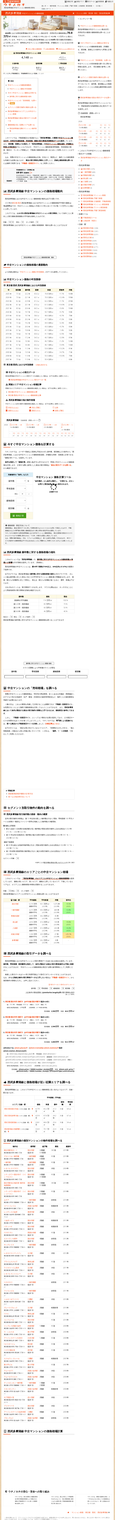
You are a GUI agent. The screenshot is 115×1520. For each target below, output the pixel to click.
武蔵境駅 (31, 1326)
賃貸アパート (34, 410)
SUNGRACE (8, 1282)
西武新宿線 (12, 1122)
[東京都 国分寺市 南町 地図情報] (22, 1001)
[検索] (5, 1)
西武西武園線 (87, 253)
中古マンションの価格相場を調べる (93, 26)
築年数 (11, 481)
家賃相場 (90, 6)
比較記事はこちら (52, 723)
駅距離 (11, 508)
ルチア (6, 1200)
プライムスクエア (10, 1261)
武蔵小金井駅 (33, 1206)
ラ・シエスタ (9, 1332)
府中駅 (30, 1350)
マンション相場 (62, 6)
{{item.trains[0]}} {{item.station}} (43, 1048)
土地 (55, 407)
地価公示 (109, 1)
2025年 (16, 425)
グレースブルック (10, 1307)
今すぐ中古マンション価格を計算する (22, 93)
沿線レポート (47, 9)
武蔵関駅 (16, 1129)
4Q (27, 433)
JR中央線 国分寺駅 (32, 1001)
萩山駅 (15, 922)
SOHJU (6, 1314)
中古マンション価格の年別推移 (21, 89)
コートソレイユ (10, 1206)
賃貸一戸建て (58, 410)
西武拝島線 (86, 240)
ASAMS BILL (8, 1232)
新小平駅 (31, 1332)
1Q (23, 433)
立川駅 (30, 1253)
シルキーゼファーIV (11, 1299)
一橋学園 (7, 1162)
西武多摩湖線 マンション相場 (93, 195)
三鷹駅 (30, 1299)
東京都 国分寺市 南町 (13, 1001)
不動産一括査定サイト (30, 163)
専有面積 (10, 489)
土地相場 (81, 6)
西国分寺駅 (32, 1232)
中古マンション (12, 407)
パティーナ (8, 1226)
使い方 (45, 6)
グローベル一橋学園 (11, 1156)
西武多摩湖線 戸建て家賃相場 (93, 210)
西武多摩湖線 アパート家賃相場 (94, 207)
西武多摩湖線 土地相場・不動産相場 (96, 201)
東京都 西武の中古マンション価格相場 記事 (24, 395)
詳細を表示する (41, 365)
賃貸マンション (12, 410)
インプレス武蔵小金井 (12, 1326)
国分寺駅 (15, 904)
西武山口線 (86, 237)
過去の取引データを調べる (61, 465)
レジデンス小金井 (10, 1212)
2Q (18, 433)
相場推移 (99, 1)
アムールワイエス (10, 1377)
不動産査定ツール (89, 217)
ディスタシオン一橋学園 (13, 1383)
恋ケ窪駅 (31, 1397)
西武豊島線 (86, 256)
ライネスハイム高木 (11, 1267)
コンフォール (9, 1320)
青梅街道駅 (15, 916)
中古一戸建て (34, 407)
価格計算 (68, 1)
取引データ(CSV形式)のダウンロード (61, 985)
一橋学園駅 (15, 910)
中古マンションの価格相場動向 (19, 85)
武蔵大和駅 (15, 934)
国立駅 (30, 1344)
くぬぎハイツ (9, 1220)
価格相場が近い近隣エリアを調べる (21, 125)
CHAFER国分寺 (9, 1350)
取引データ (90, 1)
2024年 (32, 425)
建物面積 (10, 501)
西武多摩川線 (13, 1115)
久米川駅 (31, 1338)
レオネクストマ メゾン (12, 1253)
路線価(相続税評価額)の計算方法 (20, 793)
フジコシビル (9, 1291)
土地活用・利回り (89, 221)
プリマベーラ (9, 1406)
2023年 (50, 425)
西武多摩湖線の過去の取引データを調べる (94, 98)
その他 (99, 6)
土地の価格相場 (49, 49)
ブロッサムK (8, 1418)
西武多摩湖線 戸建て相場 (91, 198)
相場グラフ (79, 1)
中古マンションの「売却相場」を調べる (95, 60)
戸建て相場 (73, 6)
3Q (14, 433)
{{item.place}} (20, 1048)
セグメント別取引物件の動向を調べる (22, 107)
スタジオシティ (10, 1389)
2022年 (85, 143)
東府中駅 (31, 1212)
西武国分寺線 (13, 1109)
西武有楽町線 (87, 247)
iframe (56, 99)
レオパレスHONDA (11, 1168)
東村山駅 (31, 1261)
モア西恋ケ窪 (9, 1397)
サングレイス (9, 1245)
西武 (95, 13)
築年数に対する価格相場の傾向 (21, 96)
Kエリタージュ (9, 1344)
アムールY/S (8, 1370)
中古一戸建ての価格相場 (33, 49)
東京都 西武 (16, 203)
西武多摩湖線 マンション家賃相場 (95, 204)
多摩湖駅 (15, 940)
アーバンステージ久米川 (13, 1338)
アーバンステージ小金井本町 (15, 1412)
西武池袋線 (86, 250)
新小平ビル (8, 1364)
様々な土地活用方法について (19, 797)
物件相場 (53, 6)
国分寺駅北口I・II (10, 1150)
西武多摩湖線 (87, 234)
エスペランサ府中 (10, 1238)
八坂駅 (15, 928)
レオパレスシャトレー (12, 1274)
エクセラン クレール (12, 1358)
